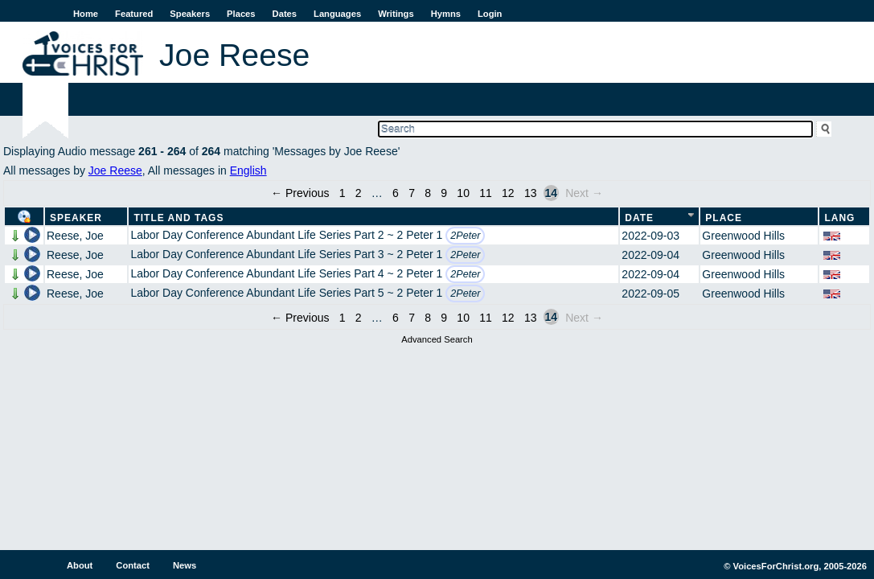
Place (723, 218)
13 (530, 193)
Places (241, 13)
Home (85, 13)
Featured (134, 13)
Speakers (190, 13)
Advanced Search (436, 339)
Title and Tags (178, 218)
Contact (133, 565)
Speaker (76, 218)
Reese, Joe (75, 235)
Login (490, 13)
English (248, 170)
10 (463, 193)
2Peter (465, 235)
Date (639, 218)
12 (508, 193)
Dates (285, 13)
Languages (337, 13)
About (79, 565)
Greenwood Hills (743, 235)
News (184, 565)
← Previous (300, 193)
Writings (396, 13)
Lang (839, 218)
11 (485, 193)
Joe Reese (115, 170)
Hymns (446, 13)
